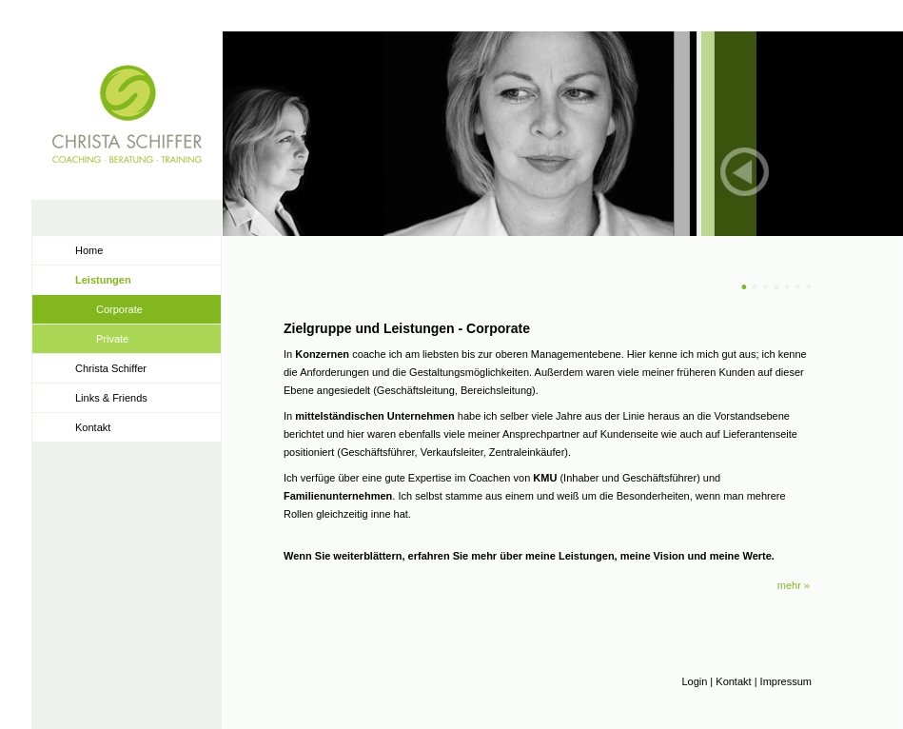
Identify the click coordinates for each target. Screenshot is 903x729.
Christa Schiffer (111, 368)
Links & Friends (111, 398)
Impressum (786, 681)
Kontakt (92, 427)
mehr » (793, 585)
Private (112, 339)
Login (694, 681)
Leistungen (103, 280)
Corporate (119, 309)
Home (89, 250)
